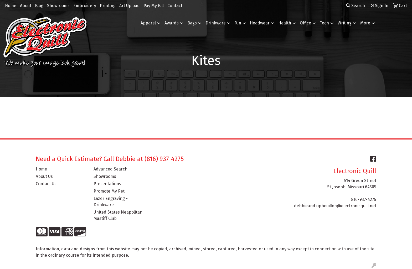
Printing (108, 5)
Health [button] (284, 22)
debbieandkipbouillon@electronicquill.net (335, 205)
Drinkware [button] (215, 22)
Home (10, 5)
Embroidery (84, 5)
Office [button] (305, 22)
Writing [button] (345, 22)
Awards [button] (171, 22)
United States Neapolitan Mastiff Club (118, 215)
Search (355, 5)
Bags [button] (192, 22)
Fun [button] (237, 22)
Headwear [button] (260, 22)
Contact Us (46, 183)
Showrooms (58, 5)
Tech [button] (324, 22)
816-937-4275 (363, 199)
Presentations (107, 183)
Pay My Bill (153, 5)
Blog (39, 5)
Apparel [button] (148, 22)
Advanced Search (110, 169)
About (25, 5)
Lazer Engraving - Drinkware (111, 201)
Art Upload (129, 5)
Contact (174, 5)
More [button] (365, 22)
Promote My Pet (109, 191)
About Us (44, 176)
